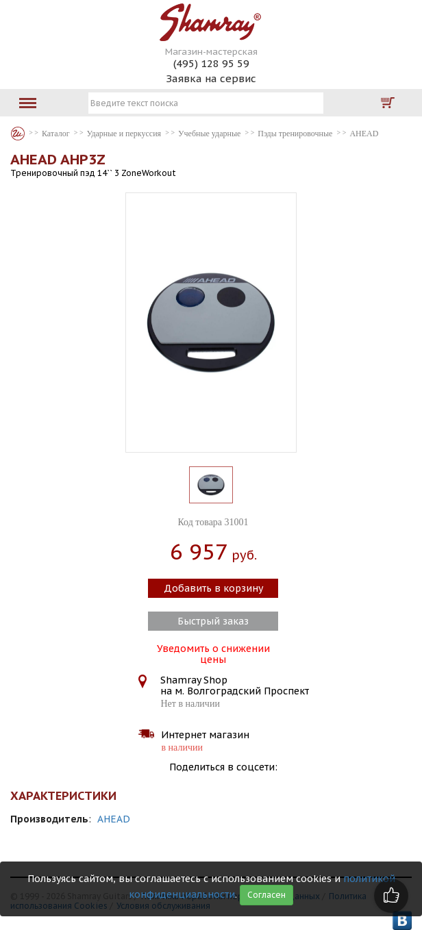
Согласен (266, 895)
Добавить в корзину (213, 588)
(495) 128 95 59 (211, 63)
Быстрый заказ (213, 621)
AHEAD (113, 819)
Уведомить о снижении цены (213, 652)
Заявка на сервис (211, 78)
